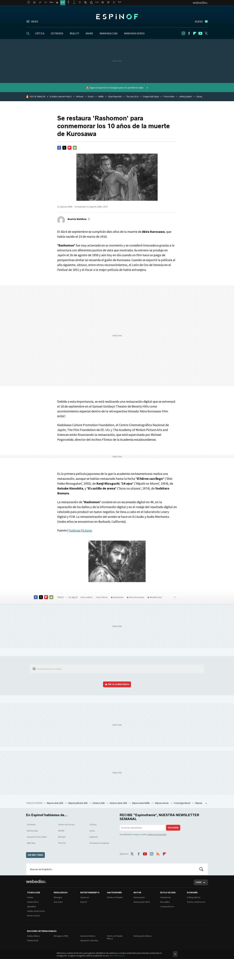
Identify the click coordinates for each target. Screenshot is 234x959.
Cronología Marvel (182, 803)
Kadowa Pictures (80, 530)
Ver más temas (35, 855)
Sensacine (84, 897)
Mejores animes (162, 803)
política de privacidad (156, 834)
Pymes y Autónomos (196, 902)
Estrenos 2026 (99, 803)
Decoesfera (165, 902)
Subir (198, 882)
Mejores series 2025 (55, 803)
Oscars (91, 96)
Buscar (201, 869)
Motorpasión (139, 897)
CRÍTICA (39, 33)
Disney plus (32, 830)
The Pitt (62, 843)
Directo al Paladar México (115, 937)
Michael (79, 96)
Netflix (101, 96)
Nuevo (199, 21)
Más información (117, 955)
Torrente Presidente (99, 843)
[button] (79, 219)
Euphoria (93, 836)
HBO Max (31, 843)
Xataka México (33, 936)
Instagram (183, 33)
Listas (92, 830)
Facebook (189, 33)
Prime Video (169, 96)
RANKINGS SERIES (134, 33)
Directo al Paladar (115, 897)
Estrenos (31, 824)
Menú (34, 21)
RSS (158, 853)
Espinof (117, 16)
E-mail (75, 148)
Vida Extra (58, 902)
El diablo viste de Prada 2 (61, 96)
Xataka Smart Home (36, 911)
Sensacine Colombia (89, 940)
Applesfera (31, 906)
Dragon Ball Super (151, 96)
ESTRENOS (57, 33)
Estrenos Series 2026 (118, 803)
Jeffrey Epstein (185, 96)
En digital (73, 597)
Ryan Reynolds (115, 96)
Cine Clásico (102, 597)
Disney (199, 96)
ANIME (89, 33)
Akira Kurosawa (136, 597)
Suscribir (173, 827)
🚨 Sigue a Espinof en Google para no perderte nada (115, 87)
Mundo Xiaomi (33, 915)
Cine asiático (86, 597)
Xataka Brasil (32, 940)
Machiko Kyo (156, 597)
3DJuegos (58, 897)
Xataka (30, 897)
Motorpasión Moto (142, 902)
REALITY (74, 33)
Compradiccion (167, 906)
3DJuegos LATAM (61, 936)
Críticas (93, 824)
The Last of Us (132, 96)
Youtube (200, 33)
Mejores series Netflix (141, 803)
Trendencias (165, 897)
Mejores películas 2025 (78, 803)
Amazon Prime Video (37, 836)
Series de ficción (66, 824)
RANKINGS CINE (109, 33)
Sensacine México (88, 936)
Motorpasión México (143, 936)
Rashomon (118, 597)
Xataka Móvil (32, 902)
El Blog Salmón (193, 897)
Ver (118, 684)
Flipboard (195, 33)
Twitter (206, 33)
